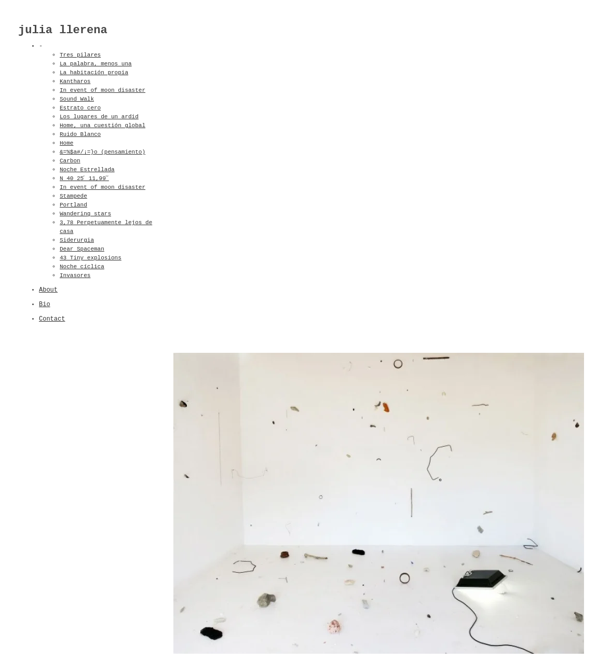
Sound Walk (77, 99)
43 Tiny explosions (90, 258)
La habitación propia (94, 73)
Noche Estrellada (87, 170)
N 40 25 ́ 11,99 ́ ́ (87, 178)
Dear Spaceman (82, 249)
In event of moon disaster (102, 90)
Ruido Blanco (80, 134)
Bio (44, 304)
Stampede (73, 196)
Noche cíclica (82, 267)
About (48, 290)
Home (66, 143)
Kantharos (75, 81)
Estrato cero (80, 108)
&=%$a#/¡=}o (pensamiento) (102, 152)
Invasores (75, 275)
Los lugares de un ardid (99, 117)
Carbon (70, 161)
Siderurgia (77, 240)
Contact (52, 319)
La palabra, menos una (96, 64)
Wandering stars (85, 214)
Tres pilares (80, 55)
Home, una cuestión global (102, 125)
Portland (73, 205)
